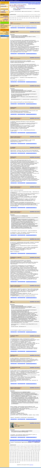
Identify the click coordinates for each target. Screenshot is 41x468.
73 (22, 449)
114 (24, 452)
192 (12, 459)
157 (10, 456)
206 (36, 459)
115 (26, 452)
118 (31, 452)
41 (39, 446)
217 (27, 17)
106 (10, 452)
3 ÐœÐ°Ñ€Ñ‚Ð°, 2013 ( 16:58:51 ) (35, 301)
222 (36, 17)
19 (39, 14)
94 (21, 450)
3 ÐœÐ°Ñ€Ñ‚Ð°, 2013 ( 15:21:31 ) (35, 285)
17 (36, 14)
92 (18, 450)
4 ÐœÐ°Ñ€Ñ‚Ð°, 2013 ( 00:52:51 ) (35, 367)
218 (29, 17)
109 (15, 452)
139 (38, 453)
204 (33, 459)
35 (31, 446)
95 (22, 450)
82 (35, 449)
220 (33, 17)
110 (17, 452)
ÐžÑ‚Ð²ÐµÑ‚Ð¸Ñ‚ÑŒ (13, 2)
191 (10, 459)
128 (19, 453)
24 (15, 16)
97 (25, 450)
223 (38, 17)
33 (28, 446)
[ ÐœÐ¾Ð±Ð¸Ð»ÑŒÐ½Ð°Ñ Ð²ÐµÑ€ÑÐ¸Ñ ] (13, 0)
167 (27, 456)
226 (13, 19)
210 (15, 17)
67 (14, 449)
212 (19, 17)
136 (33, 453)
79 (31, 449)
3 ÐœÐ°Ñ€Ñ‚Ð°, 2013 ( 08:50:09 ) (35, 157)
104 (37, 450)
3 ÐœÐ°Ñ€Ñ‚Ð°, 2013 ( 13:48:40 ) (35, 257)
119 (33, 452)
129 (20, 453)
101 (31, 450)
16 (35, 14)
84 (38, 449)
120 (34, 452)
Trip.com (1, 24)
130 (22, 453)
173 (38, 456)
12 (29, 14)
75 (25, 449)
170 (33, 456)
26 (18, 446)
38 (35, 446)
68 (15, 449)
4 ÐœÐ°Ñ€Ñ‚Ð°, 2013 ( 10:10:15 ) (35, 423)
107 (12, 452)
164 (22, 456)
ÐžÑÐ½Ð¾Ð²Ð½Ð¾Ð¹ (20, 6)
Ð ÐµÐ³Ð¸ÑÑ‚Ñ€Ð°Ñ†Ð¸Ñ (4, 17)
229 (19, 19)
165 (24, 456)
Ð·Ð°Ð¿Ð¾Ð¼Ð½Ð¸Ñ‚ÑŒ (4, 9)
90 (15, 450)
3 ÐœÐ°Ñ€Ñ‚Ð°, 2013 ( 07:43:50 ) (35, 136)
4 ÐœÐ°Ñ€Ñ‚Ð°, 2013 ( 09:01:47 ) (35, 387)
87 (11, 450)
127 (17, 453)
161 (17, 456)
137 (34, 453)
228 (17, 19)
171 (34, 456)
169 (31, 456)
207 (10, 17)
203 (31, 459)
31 (25, 446)
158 (12, 456)
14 (32, 14)
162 (19, 456)
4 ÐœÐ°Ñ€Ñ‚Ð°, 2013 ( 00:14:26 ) (35, 355)
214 (22, 17)
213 (20, 17)
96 (24, 450)
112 (20, 452)
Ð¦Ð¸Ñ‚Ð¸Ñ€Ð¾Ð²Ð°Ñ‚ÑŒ (21, 27)
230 (20, 19)
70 (18, 449)
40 (38, 446)
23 (14, 16)
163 (20, 456)
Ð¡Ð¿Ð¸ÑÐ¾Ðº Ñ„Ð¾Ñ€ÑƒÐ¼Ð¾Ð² (34, 441)
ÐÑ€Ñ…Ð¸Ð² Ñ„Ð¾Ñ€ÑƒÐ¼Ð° (6, 19)
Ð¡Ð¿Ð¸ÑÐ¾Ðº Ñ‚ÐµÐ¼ (36, 2)
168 (29, 456)
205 (34, 459)
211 (17, 17)
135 (31, 453)
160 (15, 456)
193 (13, 459)
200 (26, 459)
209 (13, 17)
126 (15, 453)
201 (27, 459)
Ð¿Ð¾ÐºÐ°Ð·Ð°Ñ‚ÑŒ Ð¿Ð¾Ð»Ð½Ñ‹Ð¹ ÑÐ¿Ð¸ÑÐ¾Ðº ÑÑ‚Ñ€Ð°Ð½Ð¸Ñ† (28, 16)
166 (26, 456)
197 (20, 459)
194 (15, 459)
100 (30, 450)
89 (14, 450)
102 (33, 450)
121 (36, 452)
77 (28, 449)
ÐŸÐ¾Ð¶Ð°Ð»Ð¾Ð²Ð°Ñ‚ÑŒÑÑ (31, 27)
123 (10, 453)
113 (22, 452)
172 (36, 456)
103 (35, 450)
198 (22, 459)
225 (12, 19)
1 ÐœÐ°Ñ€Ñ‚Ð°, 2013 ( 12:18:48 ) (35, 22)
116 (27, 452)
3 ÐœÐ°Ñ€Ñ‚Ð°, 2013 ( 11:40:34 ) (35, 239)
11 (28, 14)
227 (15, 19)
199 (24, 459)
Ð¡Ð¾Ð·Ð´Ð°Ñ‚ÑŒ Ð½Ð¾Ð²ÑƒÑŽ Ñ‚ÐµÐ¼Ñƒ (24, 2)
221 (34, 17)
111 (19, 452)
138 (36, 453)
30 (24, 446)
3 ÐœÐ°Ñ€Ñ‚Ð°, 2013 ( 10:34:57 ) (35, 211)
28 (21, 446)
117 (29, 452)
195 (17, 459)
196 (19, 459)
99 (28, 450)
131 (24, 453)
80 (32, 449)
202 (29, 459)
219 (31, 17)
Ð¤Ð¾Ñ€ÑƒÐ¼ (5, 16)
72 (21, 449)
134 (29, 453)
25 (17, 446)
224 (10, 19)
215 (24, 17)
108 (13, 452)
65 (11, 449)
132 (26, 453)
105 (38, 450)
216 (26, 17)
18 (38, 14)
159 (13, 456)
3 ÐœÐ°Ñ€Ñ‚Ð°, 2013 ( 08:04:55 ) (35, 147)
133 (27, 453)
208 (12, 17)
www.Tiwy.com (31, 464)
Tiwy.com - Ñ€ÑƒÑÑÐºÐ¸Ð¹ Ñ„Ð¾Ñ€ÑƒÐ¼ (17, 4)
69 (17, 449)
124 (12, 453)
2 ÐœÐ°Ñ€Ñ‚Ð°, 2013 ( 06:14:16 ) (35, 57)
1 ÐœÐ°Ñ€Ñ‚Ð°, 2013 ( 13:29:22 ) (35, 31)
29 (22, 446)
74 (24, 449)
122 (38, 452)
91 (17, 450)
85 (39, 449)
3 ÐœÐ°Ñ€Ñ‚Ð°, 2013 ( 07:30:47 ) (35, 118)
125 (13, 453)
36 (32, 446)
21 (11, 16)
